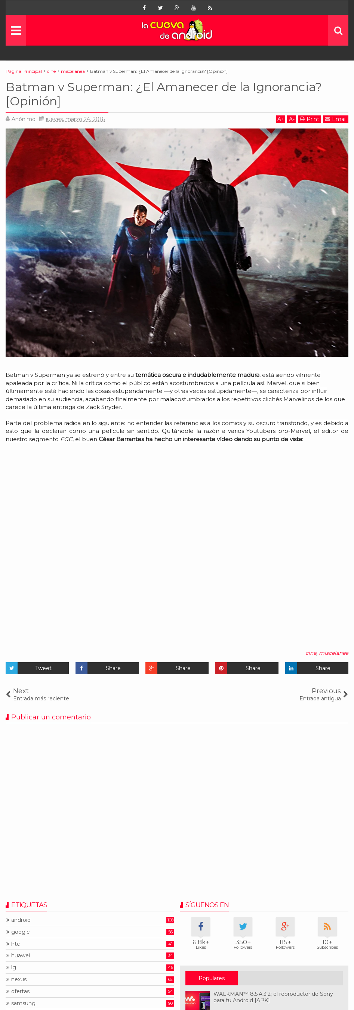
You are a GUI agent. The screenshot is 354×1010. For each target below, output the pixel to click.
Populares (211, 978)
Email (336, 119)
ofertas (20, 991)
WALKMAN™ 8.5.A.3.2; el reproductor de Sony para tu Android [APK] (273, 997)
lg (13, 967)
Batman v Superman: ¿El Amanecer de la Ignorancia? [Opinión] (164, 94)
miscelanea (333, 653)
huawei (20, 955)
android (21, 920)
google (20, 932)
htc (15, 944)
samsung (23, 1003)
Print (309, 119)
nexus (19, 979)
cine (310, 653)
